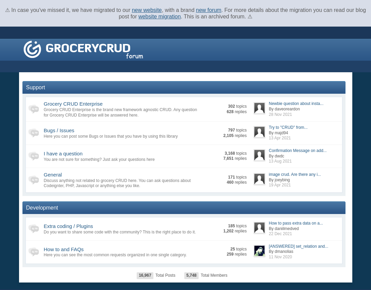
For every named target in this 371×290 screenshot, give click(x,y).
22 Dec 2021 (280, 233)
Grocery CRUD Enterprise (73, 104)
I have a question (63, 153)
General (53, 175)
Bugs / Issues (59, 130)
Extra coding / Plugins (68, 226)
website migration (159, 16)
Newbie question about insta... (296, 103)
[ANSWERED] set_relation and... (298, 246)
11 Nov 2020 (280, 257)
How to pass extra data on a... (296, 223)
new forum (208, 10)
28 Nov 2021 (280, 114)
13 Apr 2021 (280, 138)
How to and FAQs (64, 249)
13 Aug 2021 (280, 161)
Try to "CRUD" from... (288, 127)
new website (147, 10)
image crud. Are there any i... (295, 174)
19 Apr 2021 (280, 185)
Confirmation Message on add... (298, 150)
